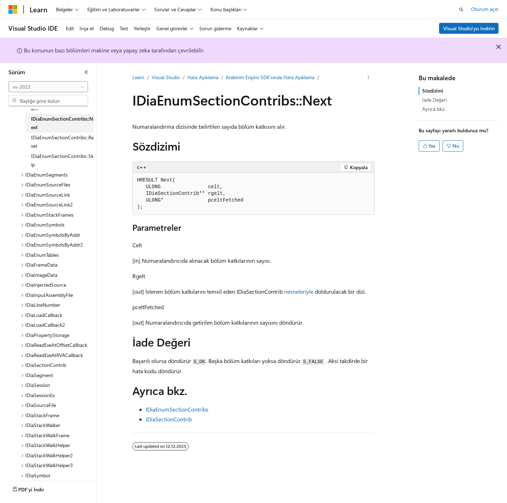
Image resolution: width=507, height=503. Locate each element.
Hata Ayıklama (202, 77)
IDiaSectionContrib (169, 419)
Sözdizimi (432, 90)
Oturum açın (485, 9)
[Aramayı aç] (461, 9)
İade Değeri (434, 99)
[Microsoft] (13, 9)
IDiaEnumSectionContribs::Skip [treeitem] (62, 160)
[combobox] (48, 87)
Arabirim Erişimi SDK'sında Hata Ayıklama (270, 77)
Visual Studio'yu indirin (469, 28)
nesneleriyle (299, 291)
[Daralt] (86, 72)
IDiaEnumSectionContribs (177, 409)
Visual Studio (166, 77)
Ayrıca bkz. (433, 109)
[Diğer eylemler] (368, 77)
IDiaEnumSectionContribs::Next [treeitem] (62, 123)
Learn (138, 77)
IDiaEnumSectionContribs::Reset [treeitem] (62, 141)
